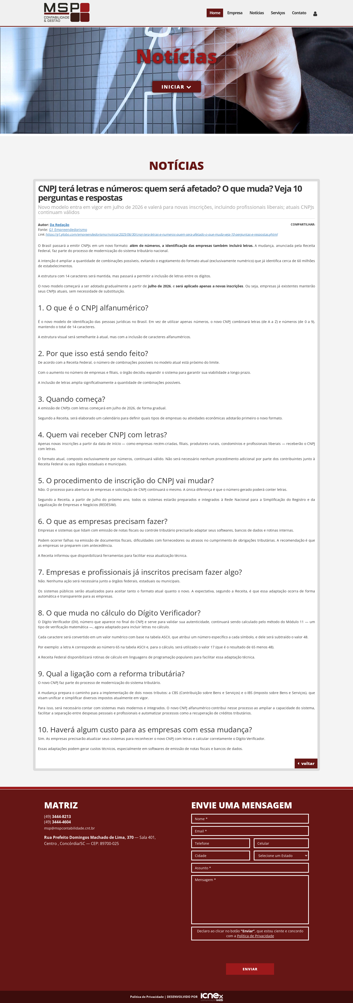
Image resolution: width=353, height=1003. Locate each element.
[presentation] (228, 953)
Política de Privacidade (255, 936)
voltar (306, 763)
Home (215, 12)
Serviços (278, 12)
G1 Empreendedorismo (68, 229)
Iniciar (177, 86)
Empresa (234, 12)
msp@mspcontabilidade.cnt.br (69, 828)
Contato (299, 12)
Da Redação (59, 224)
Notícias (257, 12)
